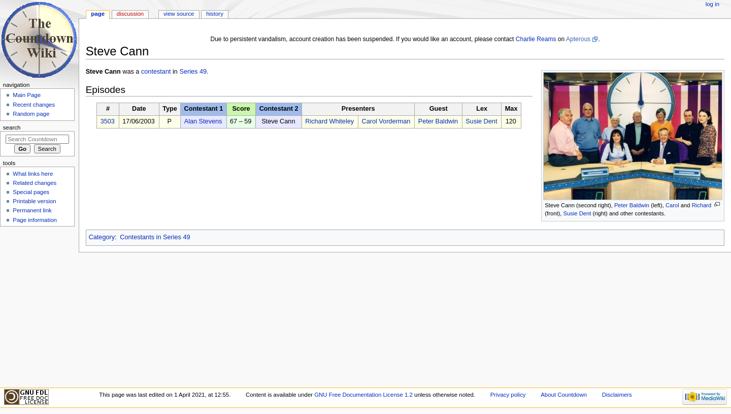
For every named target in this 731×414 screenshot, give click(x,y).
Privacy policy (508, 395)
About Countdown (564, 395)
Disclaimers (617, 395)
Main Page (27, 95)
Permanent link (32, 210)
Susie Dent (577, 213)
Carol (672, 205)
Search (12, 127)
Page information (35, 220)
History (214, 14)
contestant (156, 71)
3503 (108, 121)
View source (178, 14)
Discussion (130, 14)
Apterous (578, 39)
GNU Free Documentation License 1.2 (363, 395)
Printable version (34, 201)
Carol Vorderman (385, 121)
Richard (702, 205)
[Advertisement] (37, 306)
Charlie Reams (536, 39)
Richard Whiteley (329, 121)
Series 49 (193, 71)
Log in (712, 4)
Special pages (31, 192)
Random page (31, 114)
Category (102, 237)
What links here (33, 174)
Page (98, 14)
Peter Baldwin (631, 205)
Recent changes (34, 105)
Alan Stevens (203, 121)
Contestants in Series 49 (155, 237)
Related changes (34, 183)
